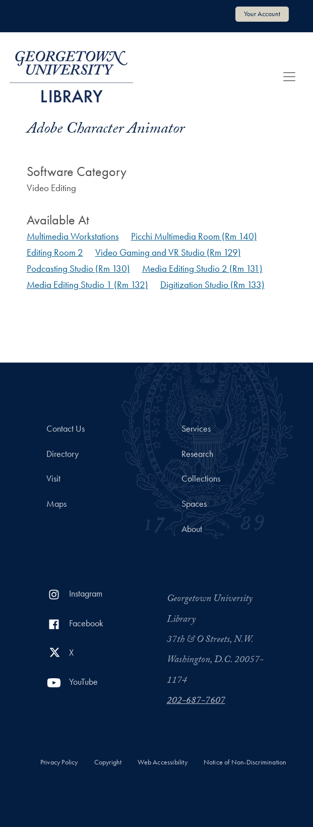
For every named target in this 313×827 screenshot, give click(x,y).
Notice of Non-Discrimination (245, 762)
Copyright (108, 762)
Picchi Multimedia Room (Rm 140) (194, 236)
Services (196, 428)
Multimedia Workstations (73, 236)
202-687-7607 (196, 701)
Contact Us (65, 428)
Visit (53, 478)
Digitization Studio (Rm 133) (212, 284)
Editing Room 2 (55, 252)
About (191, 529)
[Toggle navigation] (289, 77)
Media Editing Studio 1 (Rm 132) (87, 284)
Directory (62, 453)
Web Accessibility (162, 762)
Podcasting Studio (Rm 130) (78, 268)
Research (197, 453)
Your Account (262, 13)
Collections (200, 478)
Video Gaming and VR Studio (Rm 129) (168, 252)
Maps (56, 503)
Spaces (194, 503)
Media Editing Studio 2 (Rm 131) (202, 268)
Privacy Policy (59, 762)
